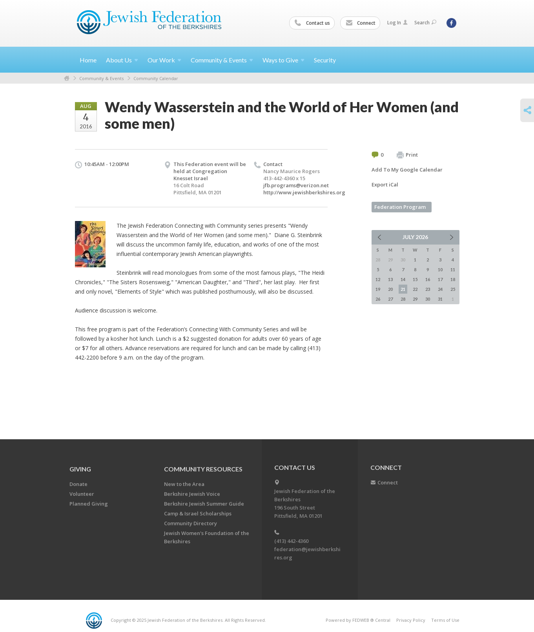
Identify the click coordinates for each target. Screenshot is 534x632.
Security (325, 60)
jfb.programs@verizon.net (296, 185)
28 (403, 298)
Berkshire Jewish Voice (192, 493)
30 (427, 298)
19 (377, 289)
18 (452, 279)
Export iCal (385, 184)
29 (415, 298)
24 (440, 289)
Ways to (283, 60)
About (122, 60)
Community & (222, 60)
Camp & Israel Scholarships (197, 513)
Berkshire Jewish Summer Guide (204, 503)
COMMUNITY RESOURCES (203, 469)
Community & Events (101, 78)
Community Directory (190, 523)
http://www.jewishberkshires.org (304, 192)
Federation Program (400, 206)
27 (390, 298)
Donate (78, 484)
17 (440, 279)
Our (164, 60)
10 (440, 269)
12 (377, 279)
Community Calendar (155, 78)
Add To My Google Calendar (407, 169)
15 (415, 279)
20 (390, 289)
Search (425, 22)
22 (415, 289)
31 (440, 298)
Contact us (312, 23)
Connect (360, 23)
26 (377, 298)
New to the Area (184, 484)
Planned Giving (88, 503)
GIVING (80, 469)
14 (403, 279)
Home (88, 60)
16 (427, 279)
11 (452, 269)
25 (452, 289)
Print (407, 155)
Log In (397, 22)
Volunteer (81, 493)
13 (390, 279)
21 (403, 289)
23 (427, 289)
